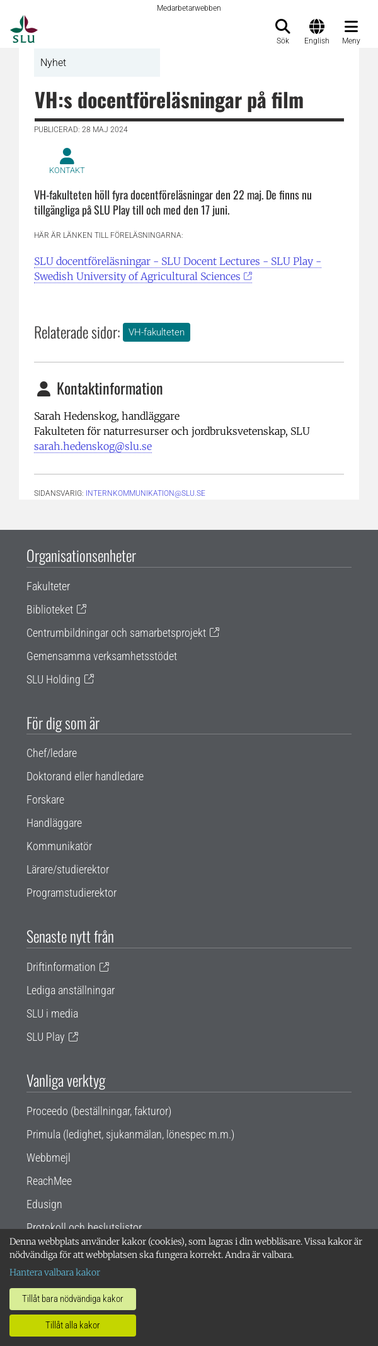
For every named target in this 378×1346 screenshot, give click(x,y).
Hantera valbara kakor (54, 1272)
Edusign (44, 1204)
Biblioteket (49, 609)
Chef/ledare (51, 753)
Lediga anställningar (70, 990)
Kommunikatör (59, 846)
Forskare (45, 799)
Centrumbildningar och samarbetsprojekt (116, 632)
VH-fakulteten (157, 332)
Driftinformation (61, 966)
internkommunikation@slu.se (145, 493)
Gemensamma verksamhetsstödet (101, 656)
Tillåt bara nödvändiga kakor (72, 1298)
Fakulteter (48, 586)
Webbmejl (48, 1157)
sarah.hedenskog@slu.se (93, 446)
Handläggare (54, 822)
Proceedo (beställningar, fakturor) (98, 1111)
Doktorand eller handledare (85, 776)
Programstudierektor (71, 892)
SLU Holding (53, 679)
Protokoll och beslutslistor (84, 1227)
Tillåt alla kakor (72, 1325)
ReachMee (49, 1180)
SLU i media (52, 1013)
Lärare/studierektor (67, 869)
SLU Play (45, 1036)
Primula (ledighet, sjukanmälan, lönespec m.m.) (130, 1134)
